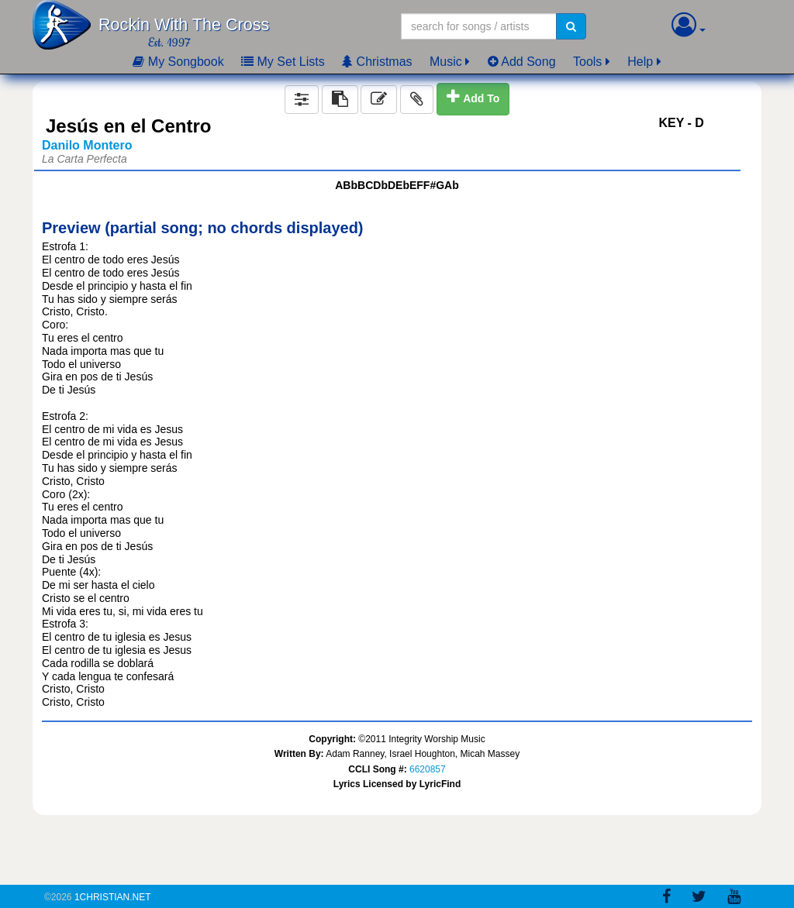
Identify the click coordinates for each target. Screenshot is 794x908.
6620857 (427, 769)
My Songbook (178, 61)
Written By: (299, 753)
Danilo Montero (87, 145)
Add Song (522, 61)
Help (640, 61)
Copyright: (332, 739)
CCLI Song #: (377, 769)
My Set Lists (283, 61)
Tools (587, 61)
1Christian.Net (112, 897)
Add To (481, 98)
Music (446, 61)
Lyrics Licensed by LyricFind (397, 784)
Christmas (377, 61)
